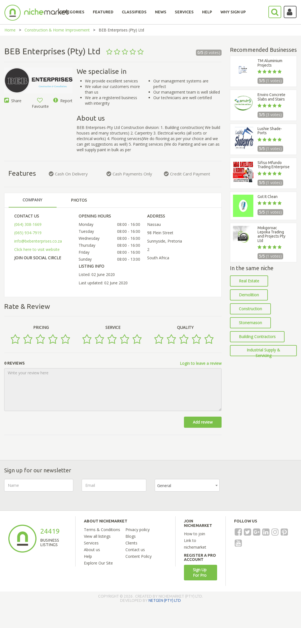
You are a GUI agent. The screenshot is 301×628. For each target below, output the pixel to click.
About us (92, 549)
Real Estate (249, 281)
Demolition (249, 294)
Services (91, 543)
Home (10, 30)
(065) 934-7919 (28, 232)
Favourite (40, 103)
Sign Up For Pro (200, 572)
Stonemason (250, 322)
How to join (194, 533)
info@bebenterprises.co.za (38, 241)
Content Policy (138, 556)
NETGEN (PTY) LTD (165, 600)
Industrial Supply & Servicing (263, 351)
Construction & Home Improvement (57, 30)
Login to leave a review (201, 363)
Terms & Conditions (102, 529)
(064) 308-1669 (28, 224)
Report (62, 100)
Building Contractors (257, 336)
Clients (131, 543)
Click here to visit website (37, 249)
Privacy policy (137, 529)
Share (12, 100)
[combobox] (187, 485)
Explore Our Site (98, 563)
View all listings (97, 536)
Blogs (130, 536)
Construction (250, 308)
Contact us (135, 549)
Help (88, 556)
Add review (203, 422)
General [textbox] (164, 485)
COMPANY (32, 199)
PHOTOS (79, 200)
